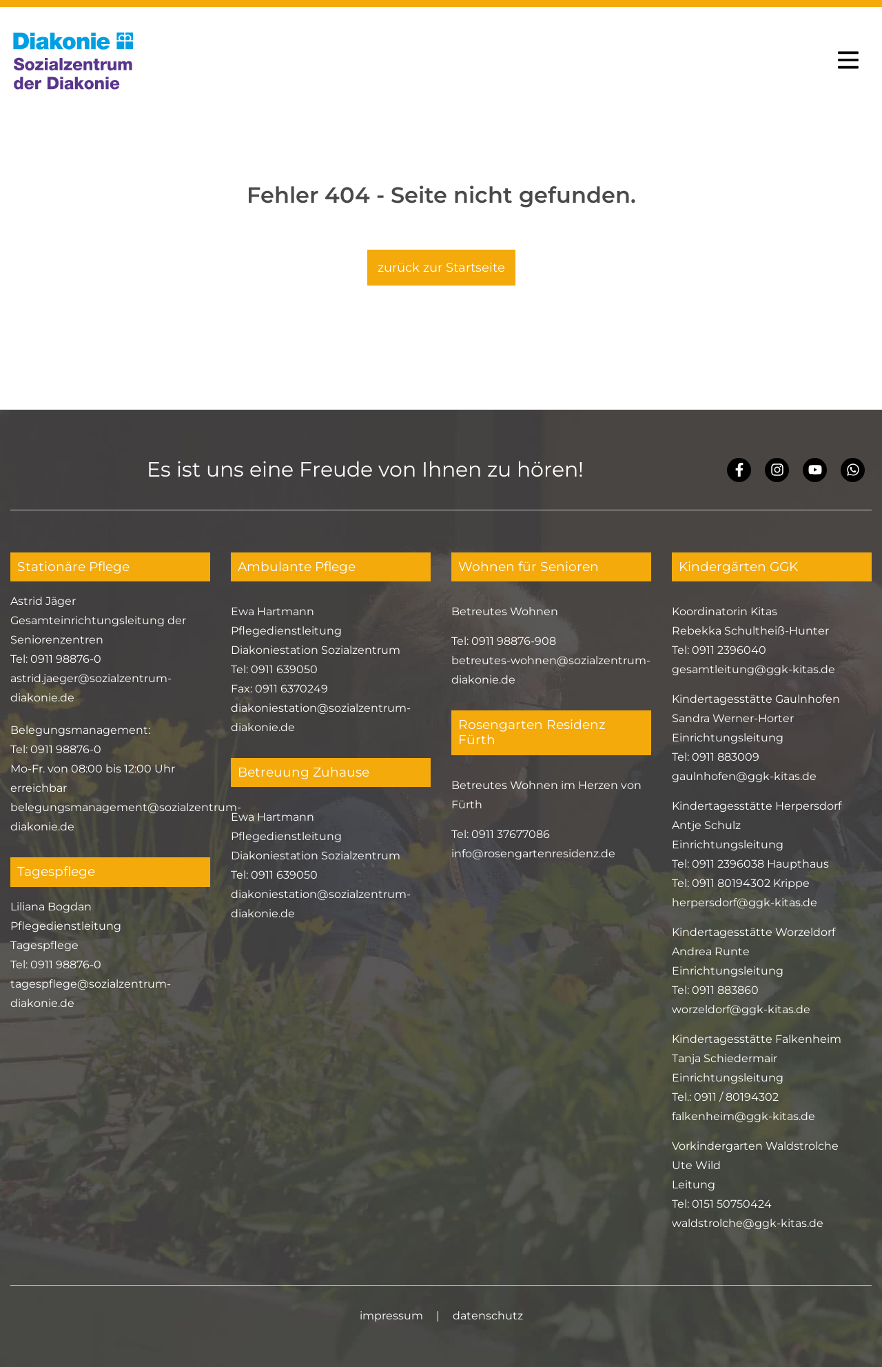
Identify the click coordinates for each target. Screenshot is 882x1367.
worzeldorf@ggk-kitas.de (741, 1009)
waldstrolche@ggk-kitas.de (747, 1223)
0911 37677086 (510, 834)
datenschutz (488, 1315)
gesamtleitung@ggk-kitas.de (753, 669)
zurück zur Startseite (441, 267)
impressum (391, 1315)
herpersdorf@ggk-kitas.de (744, 902)
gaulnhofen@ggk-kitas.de (744, 776)
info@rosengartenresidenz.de (533, 853)
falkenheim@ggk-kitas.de (743, 1116)
